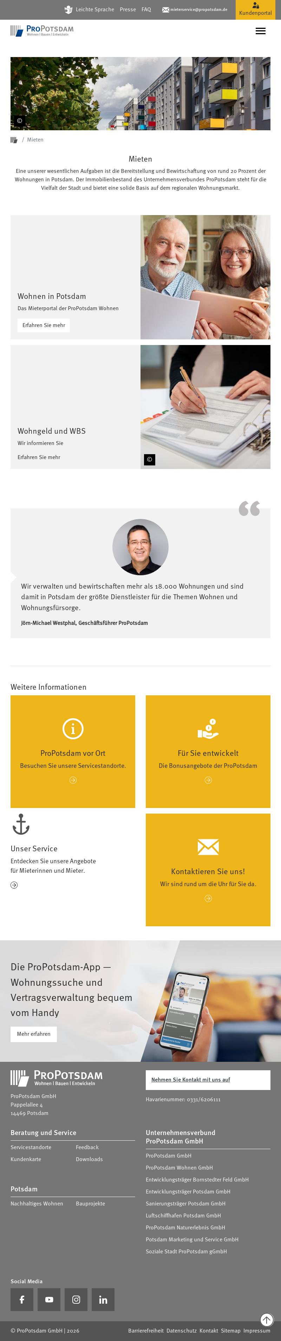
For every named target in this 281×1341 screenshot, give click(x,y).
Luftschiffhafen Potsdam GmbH (183, 1216)
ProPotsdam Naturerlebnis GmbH (185, 1228)
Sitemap (231, 1331)
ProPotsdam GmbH (168, 1156)
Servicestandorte (31, 1148)
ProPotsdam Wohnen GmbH (179, 1168)
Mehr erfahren (34, 1034)
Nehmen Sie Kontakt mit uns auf (190, 1080)
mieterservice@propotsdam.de (198, 10)
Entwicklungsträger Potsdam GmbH (188, 1192)
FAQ (146, 10)
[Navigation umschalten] (260, 31)
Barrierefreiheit (146, 1331)
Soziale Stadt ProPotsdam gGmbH (186, 1252)
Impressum (256, 1331)
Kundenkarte (26, 1160)
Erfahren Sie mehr (43, 325)
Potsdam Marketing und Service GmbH (192, 1240)
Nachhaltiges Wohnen (37, 1204)
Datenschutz (181, 1331)
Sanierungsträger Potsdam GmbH (186, 1204)
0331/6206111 (204, 1100)
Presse (128, 10)
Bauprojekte (90, 1204)
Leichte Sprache (95, 10)
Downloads (89, 1160)
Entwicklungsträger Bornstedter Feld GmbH (197, 1180)
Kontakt (209, 1331)
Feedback (87, 1148)
